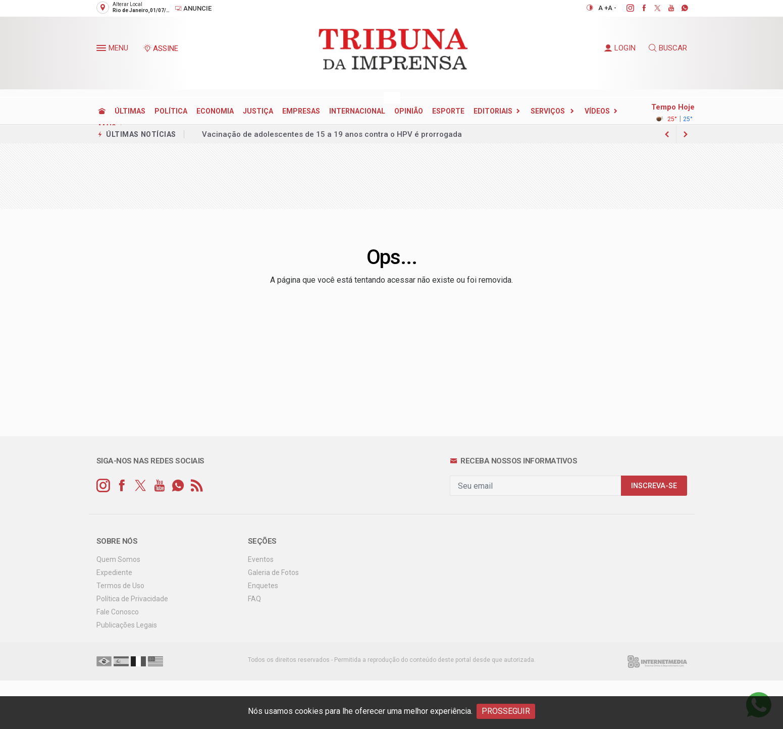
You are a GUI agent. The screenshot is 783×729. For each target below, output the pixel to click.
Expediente (114, 572)
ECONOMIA (215, 111)
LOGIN (620, 48)
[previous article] (685, 134)
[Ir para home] (102, 111)
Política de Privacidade (132, 599)
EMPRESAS (301, 111)
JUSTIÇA (258, 111)
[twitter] (652, 8)
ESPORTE (448, 111)
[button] (102, 50)
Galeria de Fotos (273, 572)
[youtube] (665, 8)
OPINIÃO (408, 111)
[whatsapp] (679, 8)
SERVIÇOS (548, 111)
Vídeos (597, 111)
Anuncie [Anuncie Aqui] (193, 8)
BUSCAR (668, 48)
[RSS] (196, 486)
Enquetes (263, 586)
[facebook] (638, 8)
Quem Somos (118, 559)
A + (603, 8)
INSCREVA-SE (654, 486)
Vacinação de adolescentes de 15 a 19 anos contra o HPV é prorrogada (332, 134)
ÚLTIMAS (130, 111)
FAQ (254, 599)
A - (612, 8)
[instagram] (624, 8)
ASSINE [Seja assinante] (160, 48)
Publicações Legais (126, 625)
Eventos (261, 559)
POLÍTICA (170, 111)
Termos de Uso (120, 586)
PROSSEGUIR (506, 711)
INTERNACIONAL (357, 111)
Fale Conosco (117, 612)
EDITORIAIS (493, 111)
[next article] (667, 134)
